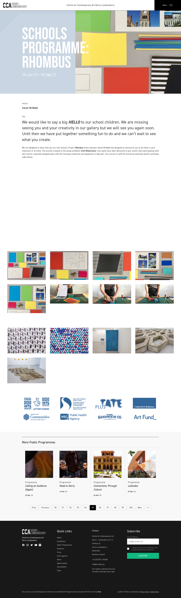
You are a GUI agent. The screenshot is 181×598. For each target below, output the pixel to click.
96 (100, 507)
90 (55, 507)
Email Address (132, 537)
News (59, 559)
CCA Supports (62, 556)
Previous (45, 507)
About (59, 537)
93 (78, 507)
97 (108, 507)
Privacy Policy (144, 592)
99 (123, 507)
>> (148, 507)
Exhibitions (61, 541)
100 (130, 507)
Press (59, 552)
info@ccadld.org (98, 564)
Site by (97, 592)
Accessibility (61, 567)
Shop (59, 570)
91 (63, 507)
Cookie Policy (154, 592)
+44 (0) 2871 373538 (100, 559)
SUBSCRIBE (143, 555)
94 (85, 507)
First (34, 507)
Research (60, 548)
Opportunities (62, 563)
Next (140, 507)
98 (115, 507)
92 (70, 507)
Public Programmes (64, 545)
